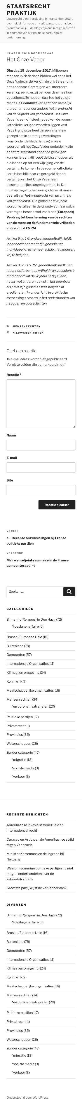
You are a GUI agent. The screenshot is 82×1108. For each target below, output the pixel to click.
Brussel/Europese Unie (24, 637)
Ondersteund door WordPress (27, 1097)
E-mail (12, 458)
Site (10, 480)
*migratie (19, 760)
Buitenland (15, 646)
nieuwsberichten (28, 332)
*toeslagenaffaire (25, 626)
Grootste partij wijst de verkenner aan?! (37, 888)
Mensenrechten (27, 326)
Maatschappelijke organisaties (30, 690)
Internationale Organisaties (28, 664)
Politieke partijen (20, 717)
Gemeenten (16, 655)
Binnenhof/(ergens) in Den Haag (31, 620)
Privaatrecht (16, 726)
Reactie (14, 375)
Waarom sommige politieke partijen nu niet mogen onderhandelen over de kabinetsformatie (40, 873)
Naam (11, 435)
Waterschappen (19, 744)
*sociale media (23, 768)
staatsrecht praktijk (29, 9)
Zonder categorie (20, 753)
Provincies (15, 735)
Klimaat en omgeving (23, 673)
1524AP (47, 53)
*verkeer (18, 777)
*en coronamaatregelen (30, 706)
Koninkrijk (14, 682)
